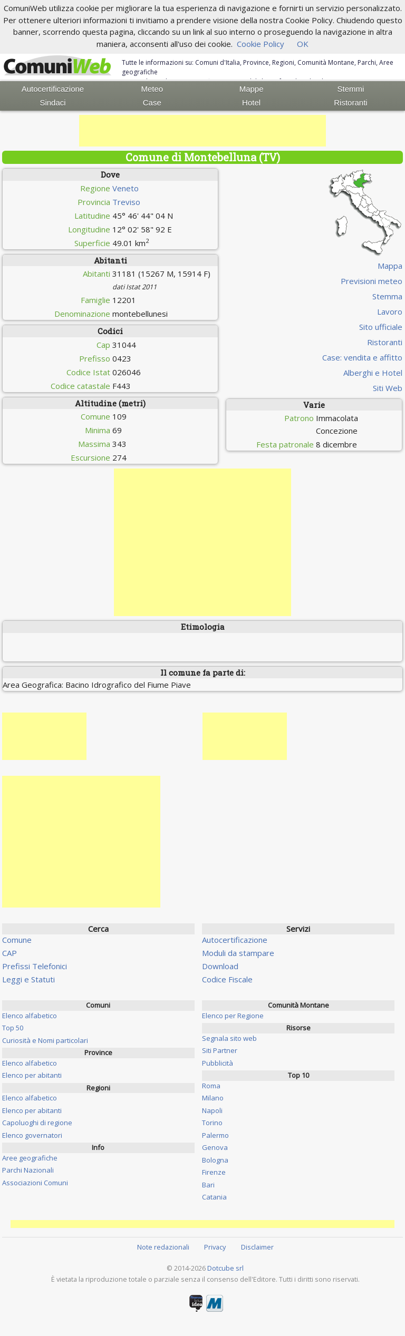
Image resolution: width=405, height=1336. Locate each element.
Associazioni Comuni (35, 1182)
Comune (17, 939)
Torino (212, 1122)
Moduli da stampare (238, 953)
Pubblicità (217, 1063)
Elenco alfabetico (29, 1015)
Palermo (215, 1135)
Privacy (215, 1247)
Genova (215, 1147)
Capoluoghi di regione (37, 1122)
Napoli (212, 1110)
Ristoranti (350, 102)
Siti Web (387, 388)
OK (302, 43)
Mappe (251, 88)
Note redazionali (163, 1247)
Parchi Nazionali (28, 1170)
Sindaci (52, 102)
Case (152, 102)
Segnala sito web (229, 1038)
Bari (208, 1184)
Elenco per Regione (233, 1015)
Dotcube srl (225, 1268)
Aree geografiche (29, 1158)
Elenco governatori (32, 1135)
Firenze (214, 1172)
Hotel (251, 102)
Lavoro (389, 311)
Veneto (125, 188)
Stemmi (351, 88)
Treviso (126, 202)
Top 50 (12, 1027)
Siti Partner (219, 1050)
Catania (214, 1197)
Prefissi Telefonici (34, 966)
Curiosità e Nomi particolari (45, 1040)
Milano (213, 1098)
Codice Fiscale (227, 979)
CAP (9, 953)
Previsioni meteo (371, 281)
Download (220, 966)
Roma (211, 1085)
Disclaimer (257, 1247)
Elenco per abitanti (32, 1075)
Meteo (152, 88)
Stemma (387, 296)
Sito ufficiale (380, 326)
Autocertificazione (53, 88)
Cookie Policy (260, 43)
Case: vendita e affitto (362, 357)
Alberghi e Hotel (372, 372)
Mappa (390, 265)
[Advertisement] (202, 131)
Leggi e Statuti (28, 979)
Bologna (215, 1160)
